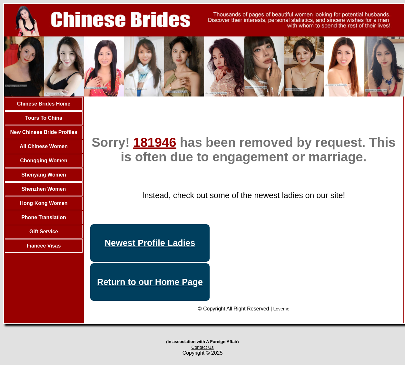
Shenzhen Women (44, 189)
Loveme (281, 308)
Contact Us (202, 347)
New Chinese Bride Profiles (43, 132)
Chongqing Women (43, 160)
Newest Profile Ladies (149, 243)
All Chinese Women (44, 146)
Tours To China (43, 118)
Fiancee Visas (44, 245)
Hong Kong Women (43, 203)
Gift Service (43, 231)
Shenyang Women (43, 174)
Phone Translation (43, 217)
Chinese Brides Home (43, 103)
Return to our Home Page (150, 282)
